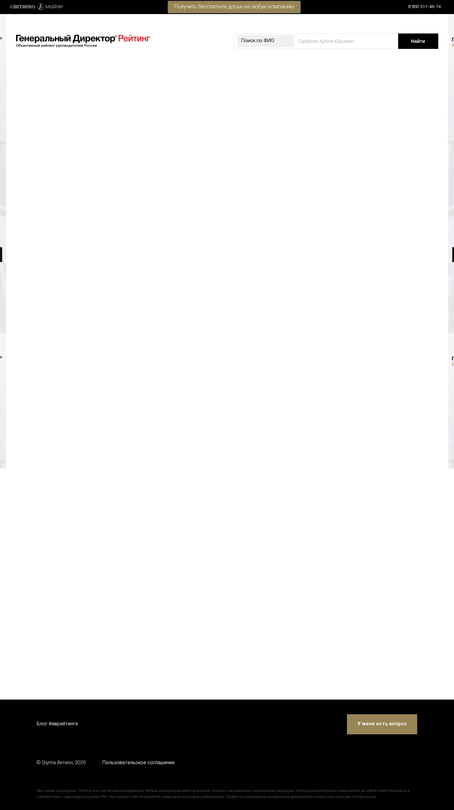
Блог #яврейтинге (57, 724)
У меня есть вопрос (382, 724)
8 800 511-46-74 (424, 7)
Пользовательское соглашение (138, 763)
